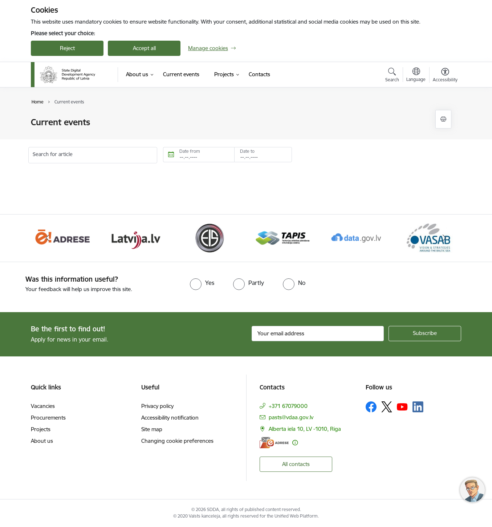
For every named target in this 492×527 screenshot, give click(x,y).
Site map (151, 429)
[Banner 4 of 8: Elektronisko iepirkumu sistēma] (209, 237)
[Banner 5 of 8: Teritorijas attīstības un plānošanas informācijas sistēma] (283, 237)
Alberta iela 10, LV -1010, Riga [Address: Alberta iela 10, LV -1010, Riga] (305, 428)
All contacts (296, 464)
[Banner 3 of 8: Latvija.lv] (135, 237)
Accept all (144, 48)
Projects (40, 429)
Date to (247, 151)
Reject (67, 48)
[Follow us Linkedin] (417, 406)
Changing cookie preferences (177, 440)
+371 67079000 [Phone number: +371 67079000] (288, 406)
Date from (189, 151)
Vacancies (43, 406)
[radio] (202, 282)
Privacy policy (157, 406)
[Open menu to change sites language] (416, 75)
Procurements (48, 417)
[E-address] (274, 443)
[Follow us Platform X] (386, 406)
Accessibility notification (170, 417)
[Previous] (47, 238)
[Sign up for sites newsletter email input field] (318, 333)
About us (42, 440)
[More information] (295, 442)
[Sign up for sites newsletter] (425, 333)
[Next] (445, 238)
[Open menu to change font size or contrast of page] (445, 76)
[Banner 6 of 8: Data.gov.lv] (356, 237)
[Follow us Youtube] (402, 406)
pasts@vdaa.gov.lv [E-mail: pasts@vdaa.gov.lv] (291, 417)
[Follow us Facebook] (371, 406)
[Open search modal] (392, 76)
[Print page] (443, 119)
